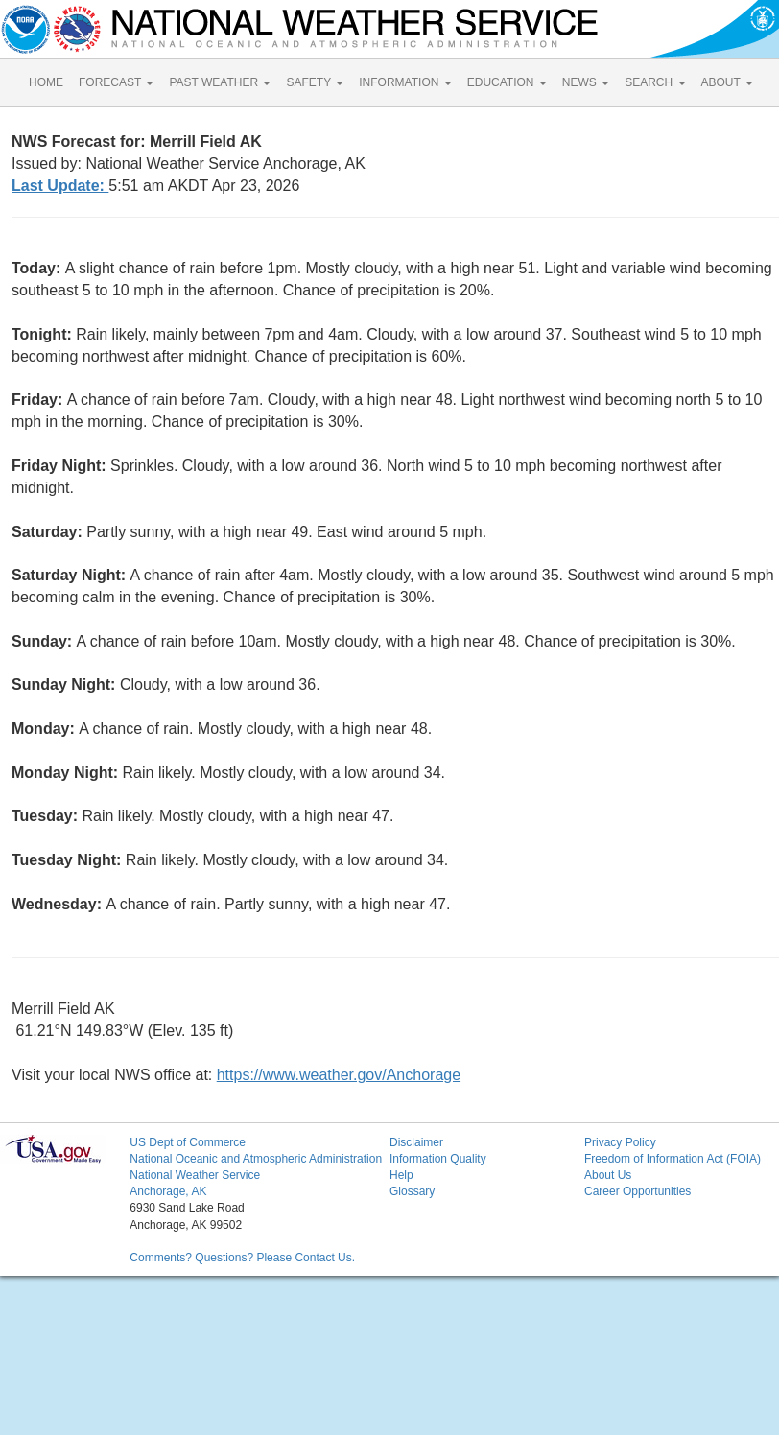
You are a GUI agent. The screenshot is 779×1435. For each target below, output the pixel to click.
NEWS (585, 82)
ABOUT (727, 82)
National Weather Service (195, 1175)
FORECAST (116, 82)
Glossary (412, 1191)
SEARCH (655, 82)
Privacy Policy (620, 1142)
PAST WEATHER (220, 82)
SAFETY (314, 82)
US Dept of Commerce (188, 1142)
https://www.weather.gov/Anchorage (338, 1075)
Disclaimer (416, 1142)
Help (401, 1175)
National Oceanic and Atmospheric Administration (256, 1158)
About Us (607, 1175)
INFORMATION (405, 82)
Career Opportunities (637, 1191)
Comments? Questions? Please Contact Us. (242, 1257)
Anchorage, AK (168, 1191)
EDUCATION (507, 82)
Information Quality (438, 1158)
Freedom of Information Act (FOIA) (672, 1158)
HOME (46, 82)
